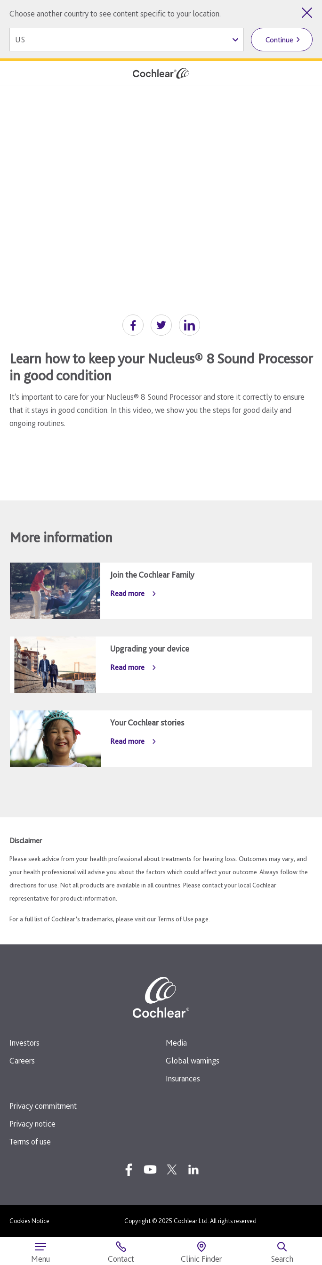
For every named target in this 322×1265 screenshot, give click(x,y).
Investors (24, 1042)
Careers (22, 1060)
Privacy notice (32, 1123)
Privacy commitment (43, 1106)
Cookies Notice (29, 1221)
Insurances (183, 1078)
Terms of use (30, 1141)
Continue (279, 39)
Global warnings (192, 1060)
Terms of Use (175, 919)
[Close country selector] (307, 12)
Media (176, 1042)
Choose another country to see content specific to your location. (115, 13)
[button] (133, 325)
